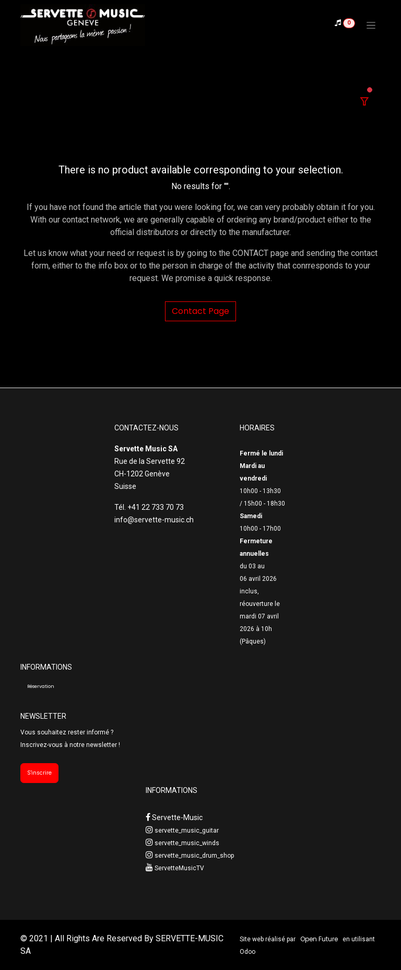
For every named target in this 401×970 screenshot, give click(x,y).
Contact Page (200, 311)
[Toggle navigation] (371, 25)
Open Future (319, 938)
